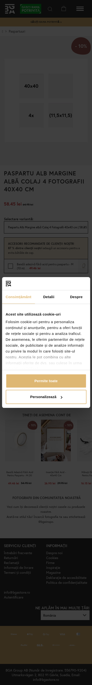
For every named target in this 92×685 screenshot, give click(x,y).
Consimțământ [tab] (18, 297)
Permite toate (46, 381)
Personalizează (46, 397)
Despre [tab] (76, 297)
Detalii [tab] (48, 297)
